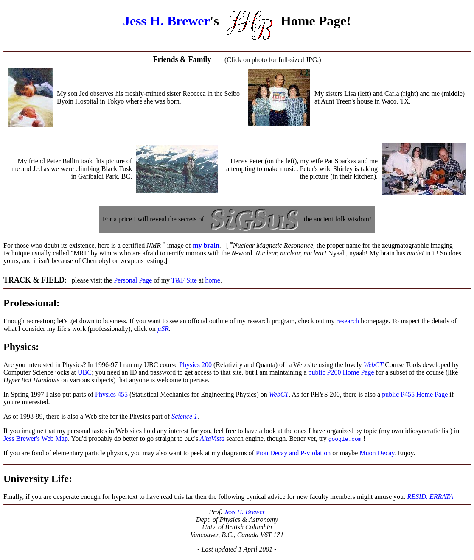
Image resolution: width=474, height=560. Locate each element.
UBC (85, 372)
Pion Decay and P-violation (294, 452)
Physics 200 (195, 364)
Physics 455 (111, 394)
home (212, 280)
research (348, 321)
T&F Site (184, 280)
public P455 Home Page (415, 394)
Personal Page (133, 280)
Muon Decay (376, 452)
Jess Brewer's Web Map (35, 438)
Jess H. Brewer (166, 20)
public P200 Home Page (341, 372)
